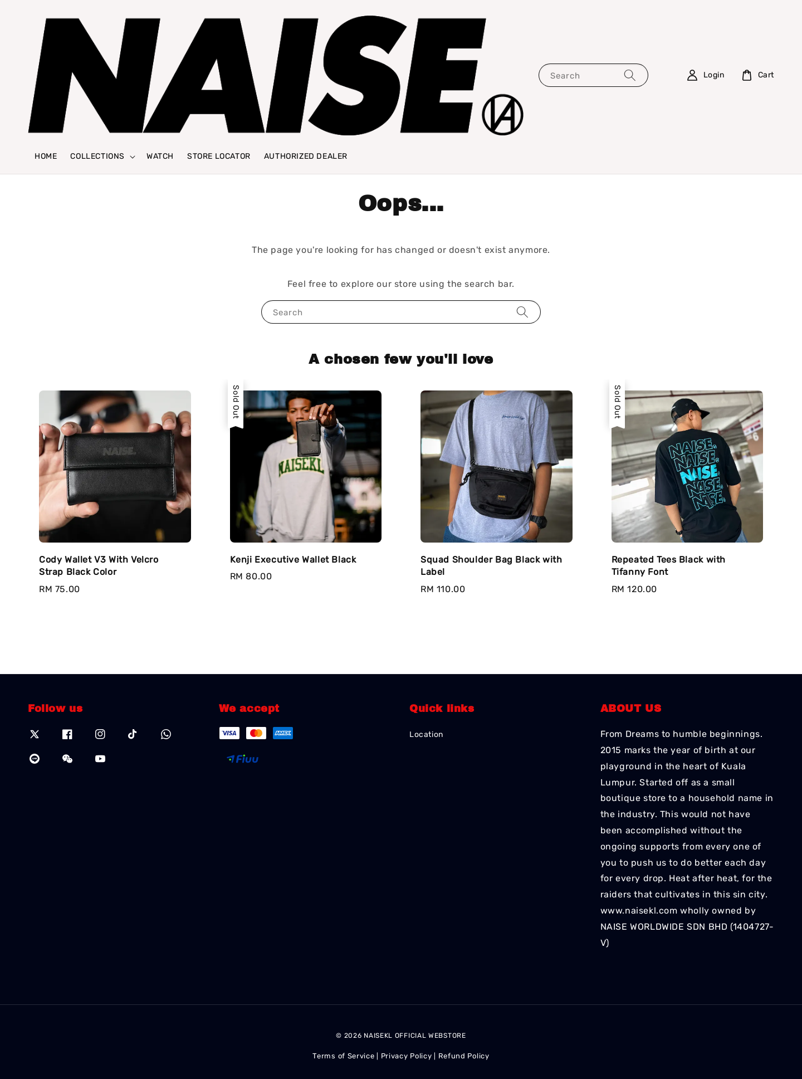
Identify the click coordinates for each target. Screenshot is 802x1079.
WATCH (160, 156)
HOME (46, 156)
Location (426, 734)
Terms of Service (343, 1056)
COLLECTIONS (97, 156)
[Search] (630, 75)
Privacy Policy (406, 1056)
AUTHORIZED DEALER (306, 156)
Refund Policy (464, 1056)
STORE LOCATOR (219, 156)
